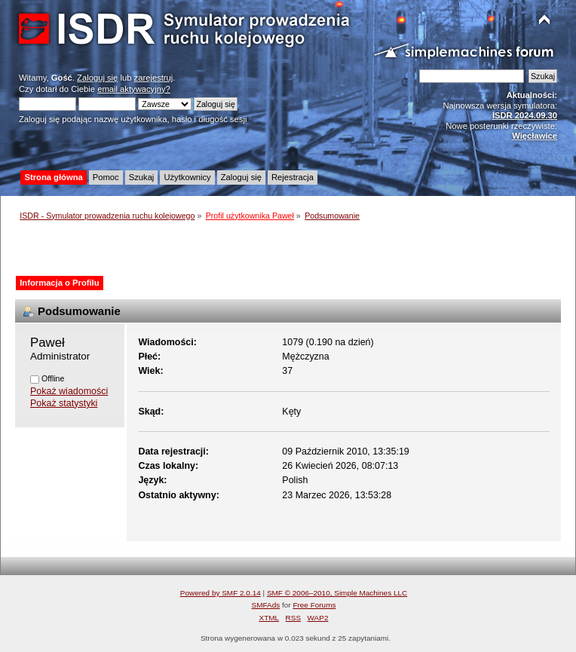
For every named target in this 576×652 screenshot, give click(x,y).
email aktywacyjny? (133, 88)
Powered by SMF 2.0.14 (220, 593)
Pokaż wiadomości (69, 391)
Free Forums (314, 605)
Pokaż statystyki (63, 403)
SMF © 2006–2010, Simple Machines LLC (337, 593)
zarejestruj (153, 77)
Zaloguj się (97, 77)
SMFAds (266, 605)
